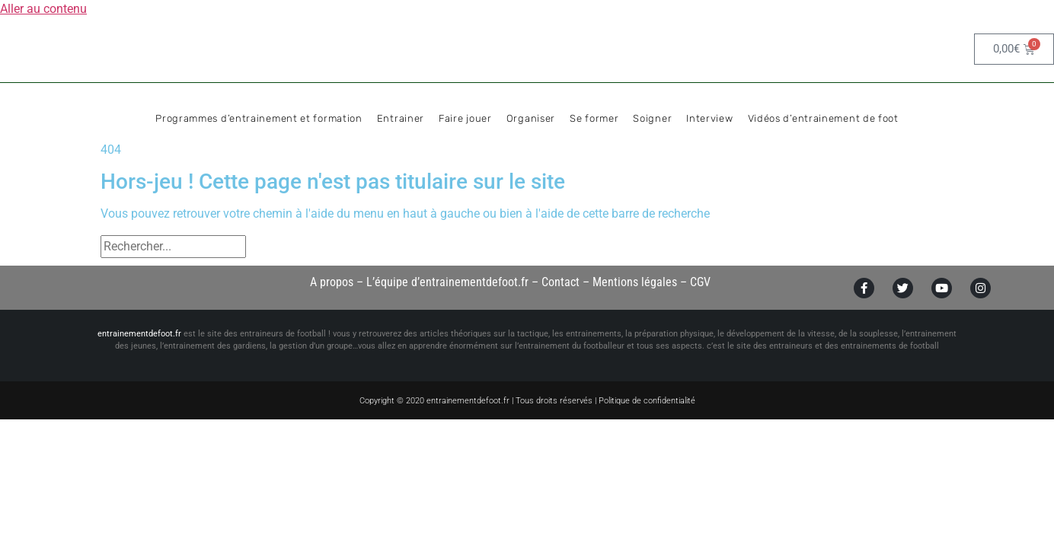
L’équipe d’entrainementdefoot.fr (447, 282)
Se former (594, 118)
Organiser (530, 118)
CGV (700, 282)
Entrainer (400, 118)
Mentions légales (634, 282)
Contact (560, 282)
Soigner (652, 118)
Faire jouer (465, 118)
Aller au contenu (43, 9)
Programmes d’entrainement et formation (259, 118)
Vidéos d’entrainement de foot (823, 118)
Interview (709, 118)
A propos (331, 282)
